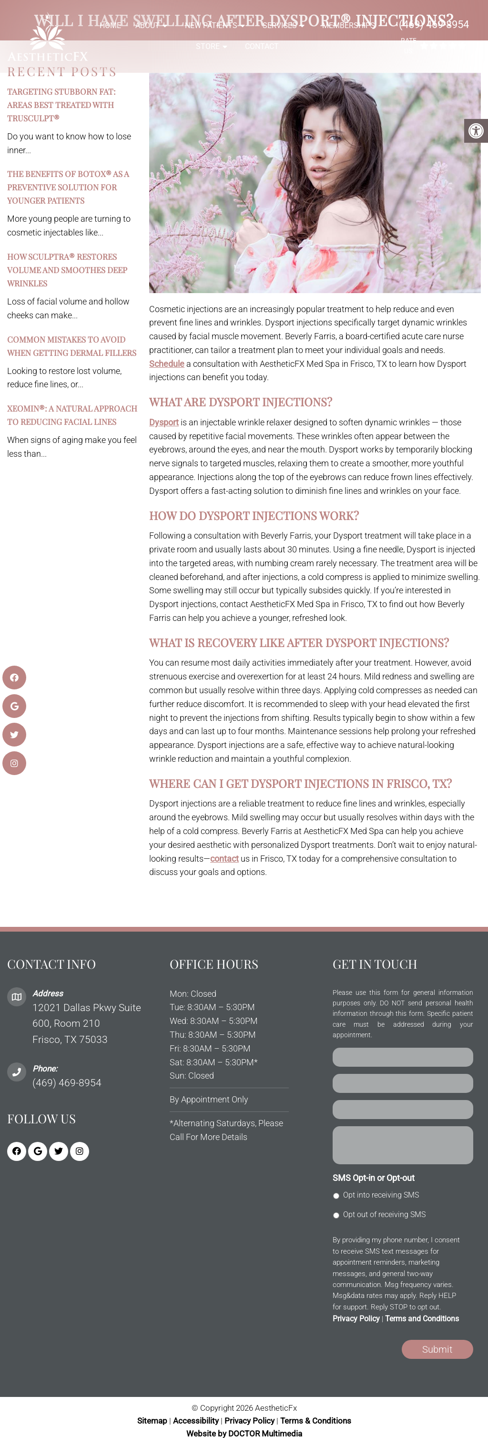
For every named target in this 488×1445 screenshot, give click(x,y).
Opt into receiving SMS (381, 1194)
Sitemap (152, 1420)
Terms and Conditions (422, 1318)
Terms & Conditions (315, 1420)
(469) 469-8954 (434, 24)
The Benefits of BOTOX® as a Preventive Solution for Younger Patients (68, 187)
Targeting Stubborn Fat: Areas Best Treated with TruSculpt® (61, 104)
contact (224, 859)
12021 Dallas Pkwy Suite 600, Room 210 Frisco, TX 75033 (86, 1023)
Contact (262, 46)
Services (280, 25)
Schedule (166, 364)
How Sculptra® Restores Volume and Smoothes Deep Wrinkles (67, 269)
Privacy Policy (356, 1318)
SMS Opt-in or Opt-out (374, 1178)
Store (208, 46)
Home (110, 25)
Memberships (348, 25)
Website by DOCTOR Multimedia (244, 1433)
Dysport (164, 422)
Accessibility (196, 1420)
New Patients (211, 25)
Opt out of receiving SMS (384, 1214)
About (147, 25)
